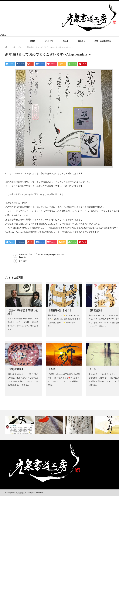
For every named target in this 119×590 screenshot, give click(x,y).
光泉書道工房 (21, 493)
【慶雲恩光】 (96, 310)
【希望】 (53, 369)
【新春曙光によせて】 (60, 310)
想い (20, 47)
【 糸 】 (95, 369)
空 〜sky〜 (23, 261)
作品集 (65, 41)
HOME (32, 41)
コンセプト (48, 41)
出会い (14, 47)
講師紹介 (81, 41)
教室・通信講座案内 (103, 41)
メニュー (4, 35)
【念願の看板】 (15, 369)
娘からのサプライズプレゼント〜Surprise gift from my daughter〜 (41, 255)
